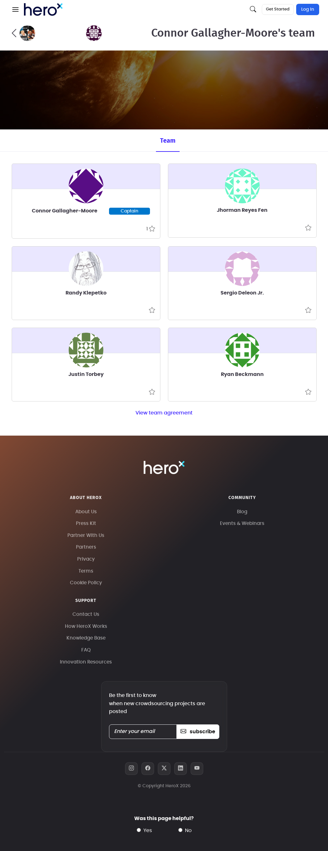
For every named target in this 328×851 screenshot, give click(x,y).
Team (168, 141)
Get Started (278, 9)
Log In (307, 9)
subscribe (198, 732)
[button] (15, 9)
